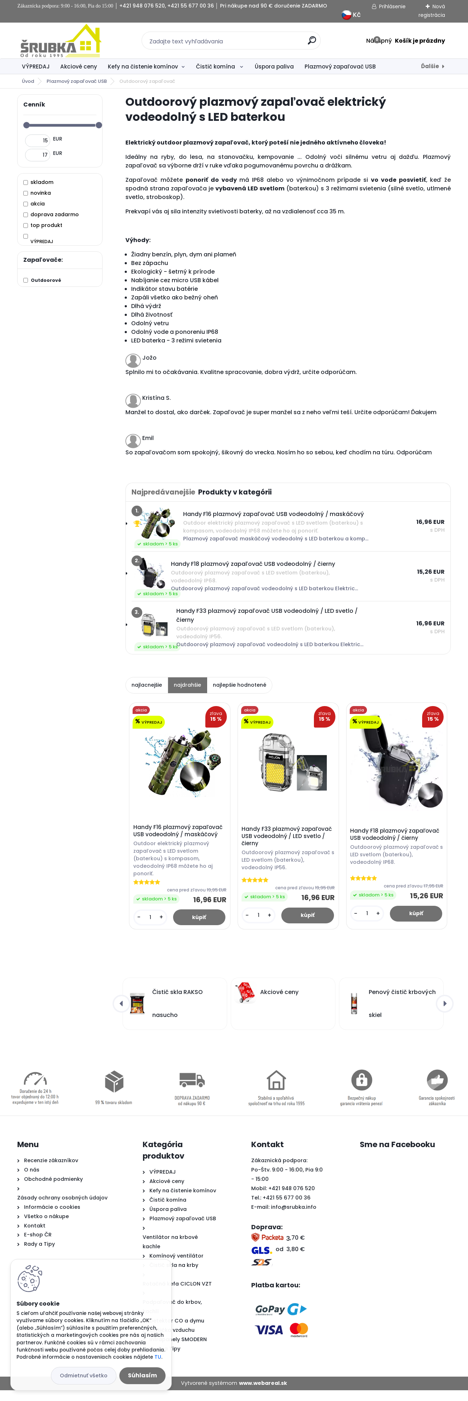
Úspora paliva (274, 66)
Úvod (28, 81)
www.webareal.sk (263, 1394)
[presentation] (121, 1015)
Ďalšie (430, 66)
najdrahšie (187, 684)
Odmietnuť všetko (84, 1375)
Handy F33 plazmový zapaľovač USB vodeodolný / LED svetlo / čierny (288, 837)
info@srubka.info (293, 1218)
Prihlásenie (392, 6)
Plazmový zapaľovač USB (340, 66)
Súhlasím (142, 1375)
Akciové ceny (78, 66)
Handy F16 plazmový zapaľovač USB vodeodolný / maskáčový (178, 831)
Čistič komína (216, 66)
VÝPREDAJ (36, 66)
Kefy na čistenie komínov (143, 66)
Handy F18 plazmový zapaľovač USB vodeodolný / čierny (395, 835)
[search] (312, 43)
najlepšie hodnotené (239, 684)
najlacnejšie (147, 684)
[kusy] (150, 927)
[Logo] (61, 40)
